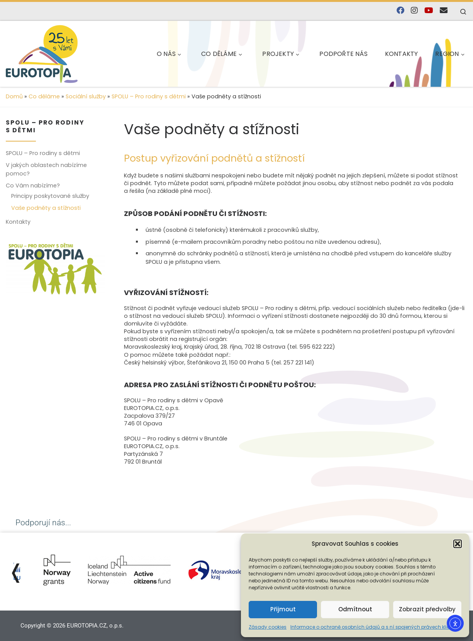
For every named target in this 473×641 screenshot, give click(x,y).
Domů (14, 96)
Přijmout (283, 609)
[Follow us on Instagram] (414, 10)
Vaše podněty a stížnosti (46, 208)
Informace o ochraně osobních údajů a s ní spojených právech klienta (374, 627)
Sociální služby (86, 96)
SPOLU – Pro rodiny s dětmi (149, 96)
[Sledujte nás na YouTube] (428, 10)
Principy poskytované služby (50, 196)
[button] (457, 544)
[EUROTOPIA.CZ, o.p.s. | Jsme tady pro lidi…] (60, 52)
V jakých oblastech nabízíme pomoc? (46, 169)
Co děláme (44, 96)
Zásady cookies (268, 627)
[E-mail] (444, 10)
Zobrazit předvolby (427, 609)
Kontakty (18, 222)
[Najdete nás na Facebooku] (400, 10)
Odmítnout (355, 609)
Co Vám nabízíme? (33, 185)
